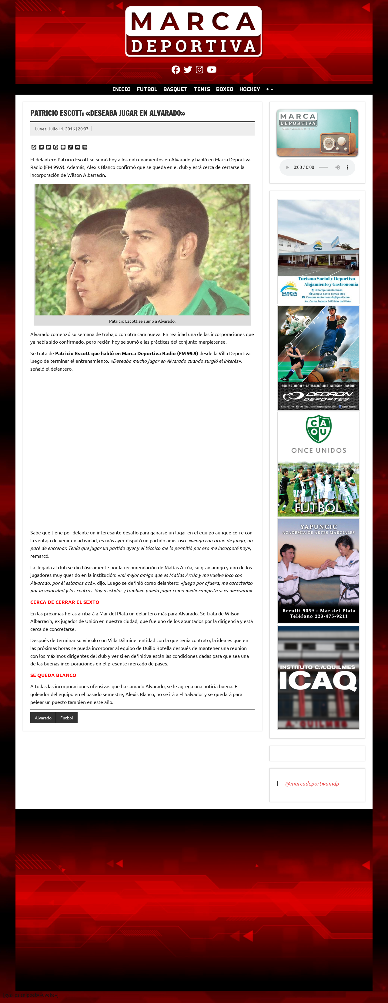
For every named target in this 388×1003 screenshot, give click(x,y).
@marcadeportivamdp (312, 783)
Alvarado (43, 717)
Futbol (66, 717)
